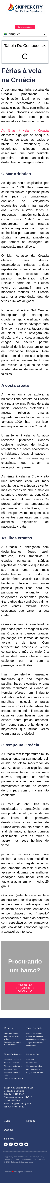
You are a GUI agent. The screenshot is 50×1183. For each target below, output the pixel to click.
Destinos (8, 1129)
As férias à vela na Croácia (25, 130)
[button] (44, 45)
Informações (33, 1054)
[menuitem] (25, 34)
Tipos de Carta (34, 1028)
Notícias (30, 1120)
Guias (7, 1120)
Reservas (9, 1028)
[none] (25, 34)
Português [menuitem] (14, 34)
